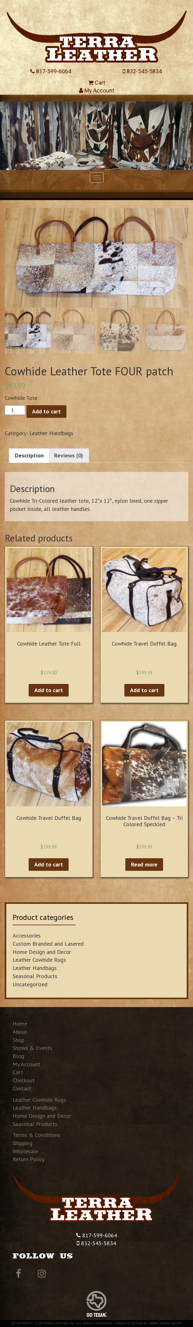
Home (20, 1023)
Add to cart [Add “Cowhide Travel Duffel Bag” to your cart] (144, 690)
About (20, 1031)
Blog (18, 1056)
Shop (18, 1040)
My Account (96, 90)
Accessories (27, 935)
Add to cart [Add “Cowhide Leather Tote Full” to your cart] (48, 690)
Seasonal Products (35, 976)
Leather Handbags (51, 433)
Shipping (22, 1143)
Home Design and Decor (42, 951)
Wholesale (25, 1151)
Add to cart (46, 411)
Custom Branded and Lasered (48, 943)
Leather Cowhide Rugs (39, 959)
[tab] (29, 455)
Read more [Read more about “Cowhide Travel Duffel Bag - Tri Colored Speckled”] (144, 864)
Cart (96, 82)
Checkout (24, 1080)
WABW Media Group (165, 1323)
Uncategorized (30, 984)
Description (29, 455)
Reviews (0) (68, 455)
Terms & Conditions (36, 1135)
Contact (22, 1088)
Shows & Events (32, 1047)
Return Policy (28, 1159)
